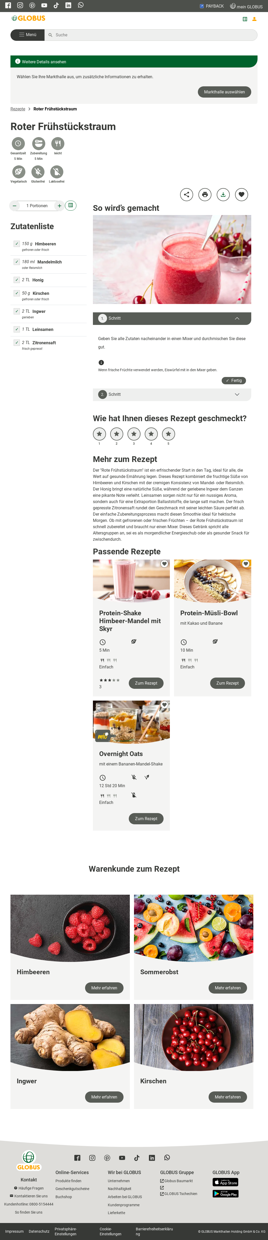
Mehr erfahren (104, 987)
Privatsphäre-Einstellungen (66, 1231)
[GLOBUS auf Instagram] (20, 6)
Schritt (109, 318)
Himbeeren (45, 243)
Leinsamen (42, 329)
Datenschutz (39, 1231)
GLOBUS (246, 6)
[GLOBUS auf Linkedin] (68, 6)
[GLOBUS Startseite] (28, 19)
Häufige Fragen (31, 1188)
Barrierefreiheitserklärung (154, 1231)
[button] (27, 35)
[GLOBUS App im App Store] (227, 1182)
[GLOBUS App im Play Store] (226, 1193)
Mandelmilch (49, 262)
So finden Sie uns (28, 1212)
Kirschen (41, 293)
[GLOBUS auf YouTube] (44, 6)
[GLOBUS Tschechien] (178, 1192)
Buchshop (63, 1197)
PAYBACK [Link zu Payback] (211, 6)
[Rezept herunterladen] (223, 194)
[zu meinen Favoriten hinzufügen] (241, 194)
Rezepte (17, 108)
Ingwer (39, 311)
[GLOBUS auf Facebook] (8, 6)
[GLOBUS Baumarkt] (176, 1182)
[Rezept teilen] (186, 194)
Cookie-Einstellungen (110, 1231)
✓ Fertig (234, 380)
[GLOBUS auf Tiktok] (56, 6)
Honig (37, 280)
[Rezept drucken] (204, 194)
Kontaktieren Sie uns (31, 1196)
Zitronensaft (44, 342)
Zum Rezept (146, 683)
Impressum (14, 1231)
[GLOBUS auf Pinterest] (32, 6)
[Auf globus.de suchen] (153, 35)
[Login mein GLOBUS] (254, 19)
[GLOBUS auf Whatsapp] (80, 5)
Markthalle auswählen (224, 91)
